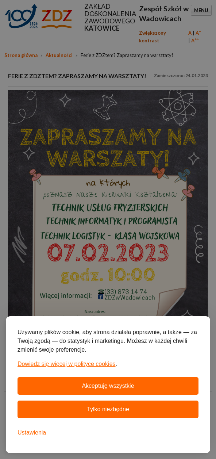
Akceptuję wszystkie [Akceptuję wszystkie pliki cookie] (108, 386)
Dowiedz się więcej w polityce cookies (67, 364)
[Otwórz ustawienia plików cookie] (32, 432)
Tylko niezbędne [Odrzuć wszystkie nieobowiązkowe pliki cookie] (108, 409)
